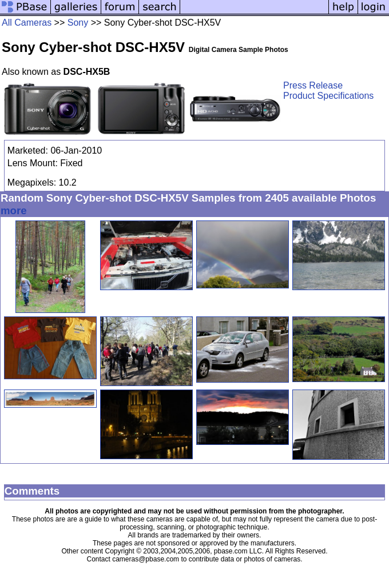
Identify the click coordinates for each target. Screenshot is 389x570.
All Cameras (26, 22)
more (14, 210)
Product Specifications (328, 96)
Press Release (313, 85)
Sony (78, 22)
